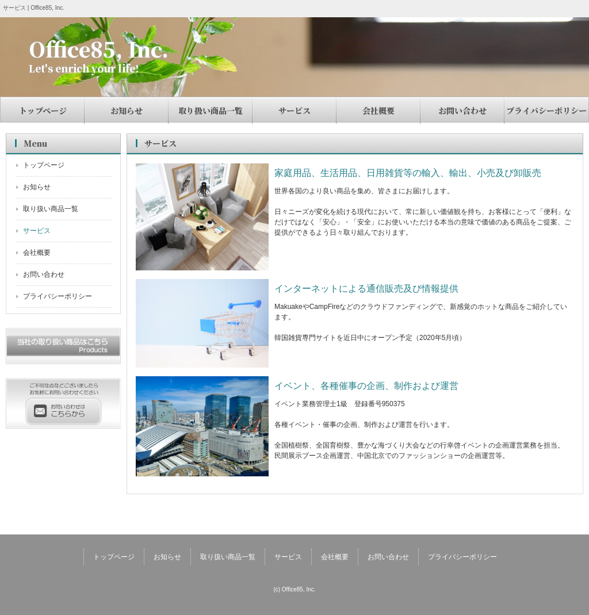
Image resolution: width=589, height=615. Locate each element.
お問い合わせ (462, 110)
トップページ (43, 110)
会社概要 (378, 110)
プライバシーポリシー (546, 110)
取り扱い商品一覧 (210, 110)
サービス (294, 110)
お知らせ (126, 110)
